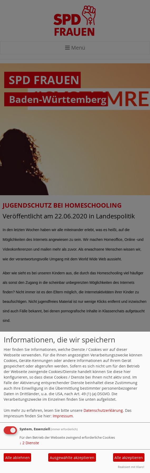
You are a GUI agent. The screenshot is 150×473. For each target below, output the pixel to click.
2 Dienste (29, 442)
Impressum (63, 415)
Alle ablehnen (17, 457)
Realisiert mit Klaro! (131, 467)
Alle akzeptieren (128, 457)
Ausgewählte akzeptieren (72, 457)
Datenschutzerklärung (103, 410)
